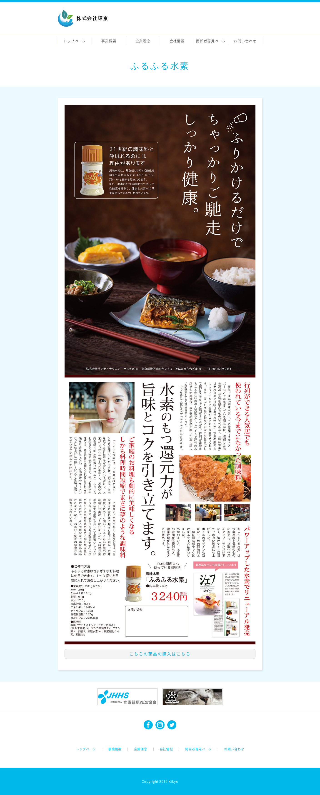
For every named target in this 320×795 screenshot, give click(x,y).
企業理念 (142, 40)
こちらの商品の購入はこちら (159, 654)
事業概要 (108, 40)
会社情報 (177, 40)
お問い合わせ (245, 40)
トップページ (74, 40)
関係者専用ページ (211, 40)
